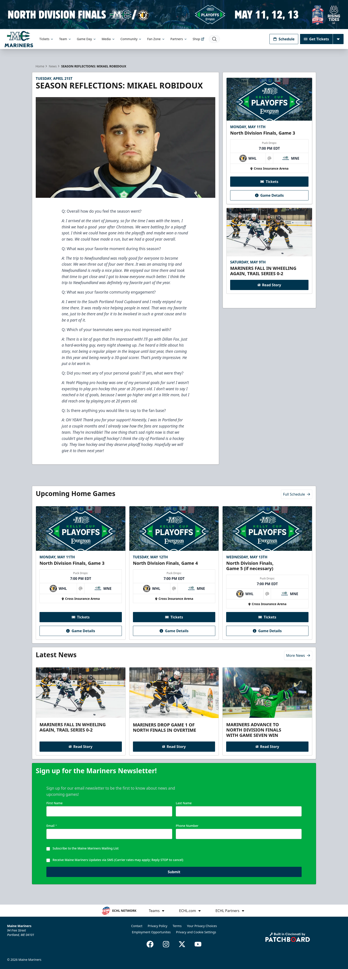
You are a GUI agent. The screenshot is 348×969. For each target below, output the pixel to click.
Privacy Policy (157, 926)
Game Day (86, 39)
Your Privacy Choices (202, 926)
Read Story (269, 284)
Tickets (46, 39)
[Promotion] (174, 14)
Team (65, 39)
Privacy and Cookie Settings (196, 932)
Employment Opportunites (151, 932)
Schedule (284, 39)
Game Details (269, 195)
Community (131, 39)
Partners (178, 39)
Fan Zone (156, 39)
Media (108, 39)
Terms (177, 926)
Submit (174, 874)
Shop (198, 39)
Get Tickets (316, 39)
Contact (136, 926)
